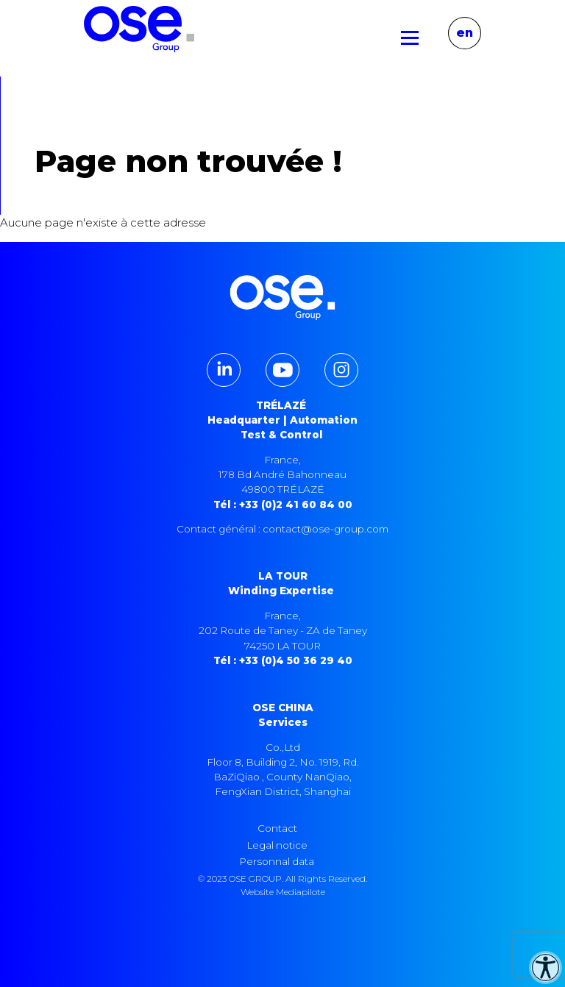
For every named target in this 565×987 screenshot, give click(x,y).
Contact (277, 828)
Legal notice (277, 845)
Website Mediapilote (283, 891)
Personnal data (277, 861)
